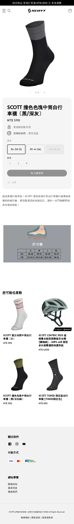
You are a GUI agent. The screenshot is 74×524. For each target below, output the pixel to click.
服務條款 (25, 517)
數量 (9, 157)
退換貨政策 (47, 517)
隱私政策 (35, 517)
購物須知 (12, 484)
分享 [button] (11, 182)
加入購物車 (37, 173)
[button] (4, 10)
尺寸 (9, 140)
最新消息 (12, 487)
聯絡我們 (12, 491)
